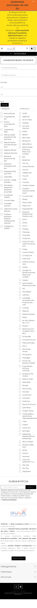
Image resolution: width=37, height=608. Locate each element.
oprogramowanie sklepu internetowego (18, 593)
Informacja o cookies (19, 591)
